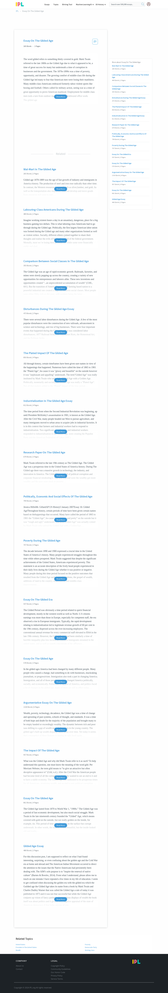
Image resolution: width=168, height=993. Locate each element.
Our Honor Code (58, 972)
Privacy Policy (56, 975)
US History (100, 4)
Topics (57, 4)
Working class (89, 950)
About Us (20, 966)
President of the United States (26, 947)
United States (20, 944)
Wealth (18, 950)
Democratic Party (91, 947)
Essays (48, 4)
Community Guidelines (60, 969)
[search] (142, 4)
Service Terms (57, 979)
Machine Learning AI (84, 4)
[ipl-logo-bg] (21, 4)
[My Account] (149, 4)
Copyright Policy (58, 966)
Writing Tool (68, 4)
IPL (17, 11)
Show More (60, 96)
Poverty (87, 944)
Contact (19, 969)
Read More (60, 189)
